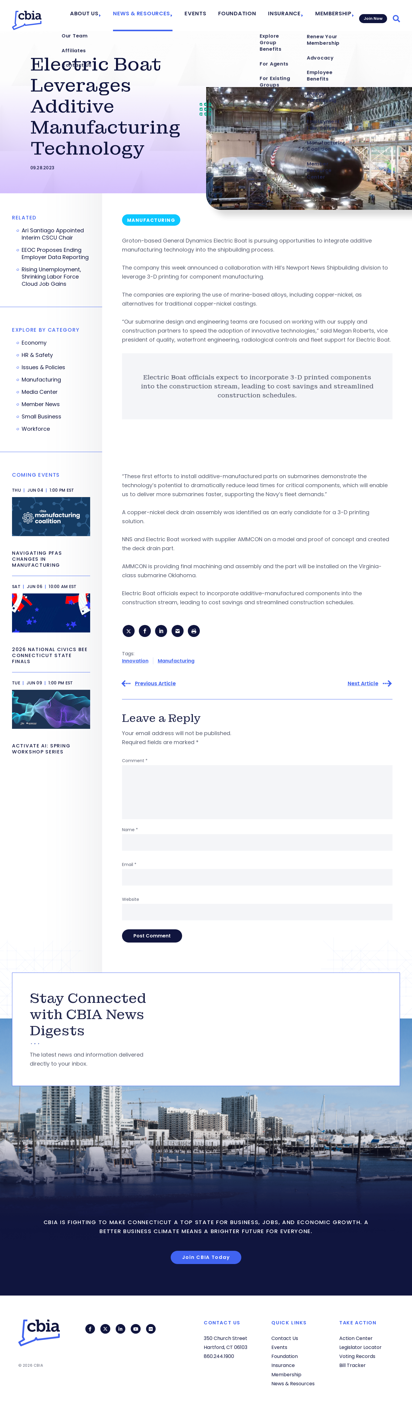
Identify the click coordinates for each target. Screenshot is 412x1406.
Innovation (135, 662)
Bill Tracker (352, 1365)
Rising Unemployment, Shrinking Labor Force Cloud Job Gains (51, 277)
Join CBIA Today (206, 1258)
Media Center (40, 392)
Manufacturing (176, 662)
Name (130, 831)
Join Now (371, 15)
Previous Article (155, 685)
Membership (328, 16)
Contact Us (284, 1338)
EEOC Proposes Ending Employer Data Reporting (55, 253)
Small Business (41, 416)
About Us (109, 16)
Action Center (356, 1338)
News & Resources (159, 16)
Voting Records (357, 1356)
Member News (41, 404)
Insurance (284, 16)
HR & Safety (37, 355)
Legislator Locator (360, 1347)
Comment (135, 762)
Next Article (363, 685)
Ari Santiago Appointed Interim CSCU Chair (53, 234)
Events (207, 16)
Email (129, 866)
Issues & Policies (43, 367)
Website (130, 901)
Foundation (243, 16)
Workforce (36, 429)
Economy (34, 342)
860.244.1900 (219, 1356)
